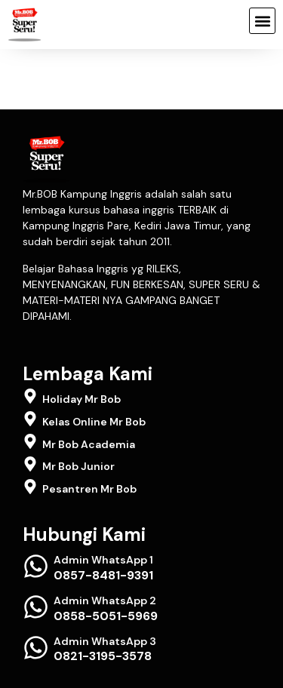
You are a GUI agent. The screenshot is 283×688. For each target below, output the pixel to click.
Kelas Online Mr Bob (94, 421)
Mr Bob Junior (78, 466)
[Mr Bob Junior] (30, 463)
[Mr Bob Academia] (30, 441)
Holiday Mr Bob (81, 399)
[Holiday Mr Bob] (30, 396)
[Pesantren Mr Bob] (30, 486)
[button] (262, 21)
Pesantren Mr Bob (89, 489)
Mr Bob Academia (88, 444)
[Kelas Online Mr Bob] (30, 418)
